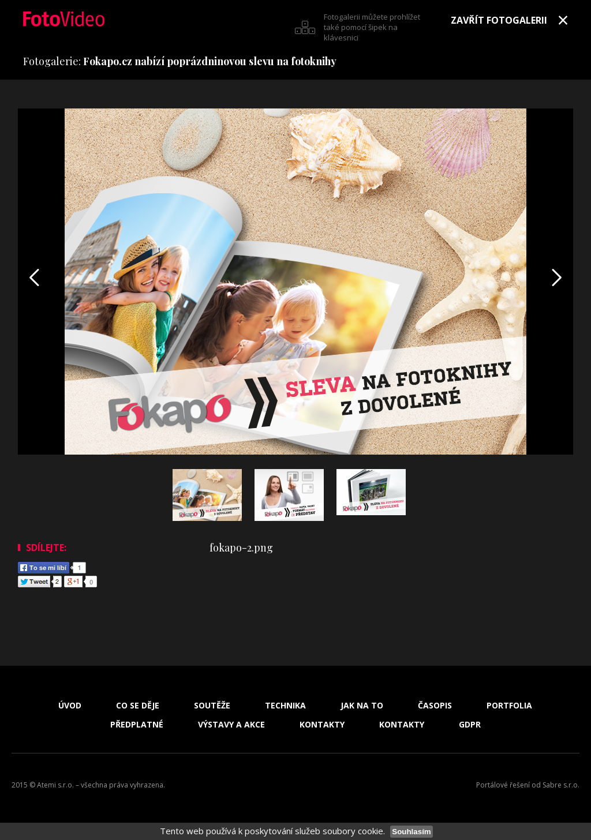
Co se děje (137, 705)
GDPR (470, 724)
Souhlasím (411, 831)
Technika (285, 705)
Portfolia (509, 705)
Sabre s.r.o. (561, 785)
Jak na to (362, 705)
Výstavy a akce (231, 724)
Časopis (435, 705)
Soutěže (212, 705)
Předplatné (136, 724)
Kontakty (322, 724)
